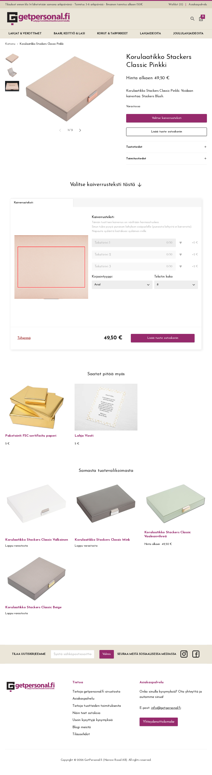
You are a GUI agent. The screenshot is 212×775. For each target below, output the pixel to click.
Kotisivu (10, 44)
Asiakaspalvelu (152, 686)
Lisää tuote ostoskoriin (166, 131)
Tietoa (77, 686)
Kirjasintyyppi (102, 281)
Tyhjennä (24, 342)
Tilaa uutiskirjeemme (29, 658)
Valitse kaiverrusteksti (167, 118)
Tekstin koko (166, 281)
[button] (60, 130)
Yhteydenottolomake (158, 726)
